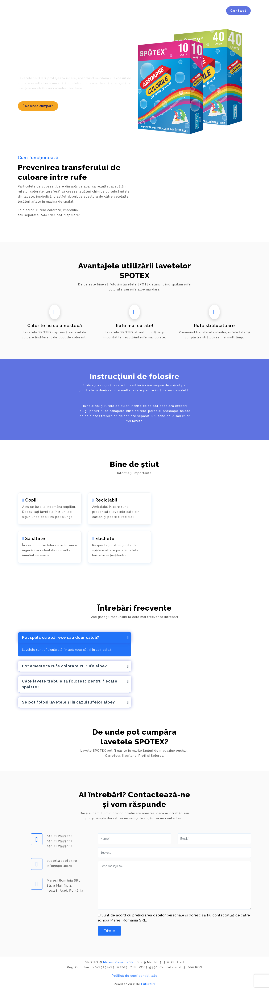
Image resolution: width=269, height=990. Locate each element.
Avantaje (151, 11)
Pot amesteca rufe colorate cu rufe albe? (64, 666)
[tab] (74, 637)
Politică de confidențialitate (134, 975)
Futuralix (148, 984)
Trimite (109, 931)
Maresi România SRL (119, 962)
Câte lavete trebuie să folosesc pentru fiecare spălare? (69, 684)
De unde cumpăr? (38, 106)
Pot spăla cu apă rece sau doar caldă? (60, 637)
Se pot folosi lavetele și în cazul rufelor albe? (68, 702)
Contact (238, 11)
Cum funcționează (118, 11)
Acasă (87, 11)
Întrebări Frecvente (185, 11)
